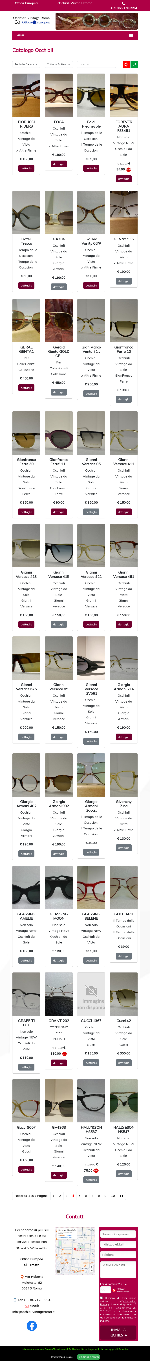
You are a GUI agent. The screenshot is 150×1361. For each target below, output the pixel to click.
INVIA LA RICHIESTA (118, 1332)
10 (113, 1196)
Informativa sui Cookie (62, 1357)
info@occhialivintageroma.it (33, 1312)
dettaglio (26, 168)
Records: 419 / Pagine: (31, 1196)
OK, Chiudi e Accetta (88, 1357)
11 (121, 1196)
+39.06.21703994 (123, 8)
